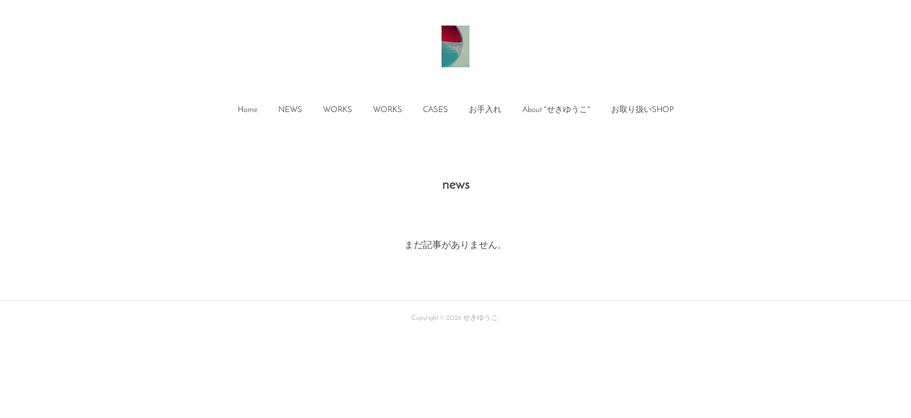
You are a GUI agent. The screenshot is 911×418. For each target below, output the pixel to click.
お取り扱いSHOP (642, 110)
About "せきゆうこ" (556, 110)
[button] (247, 110)
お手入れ (485, 110)
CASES (435, 110)
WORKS (337, 110)
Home (247, 110)
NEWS (290, 110)
